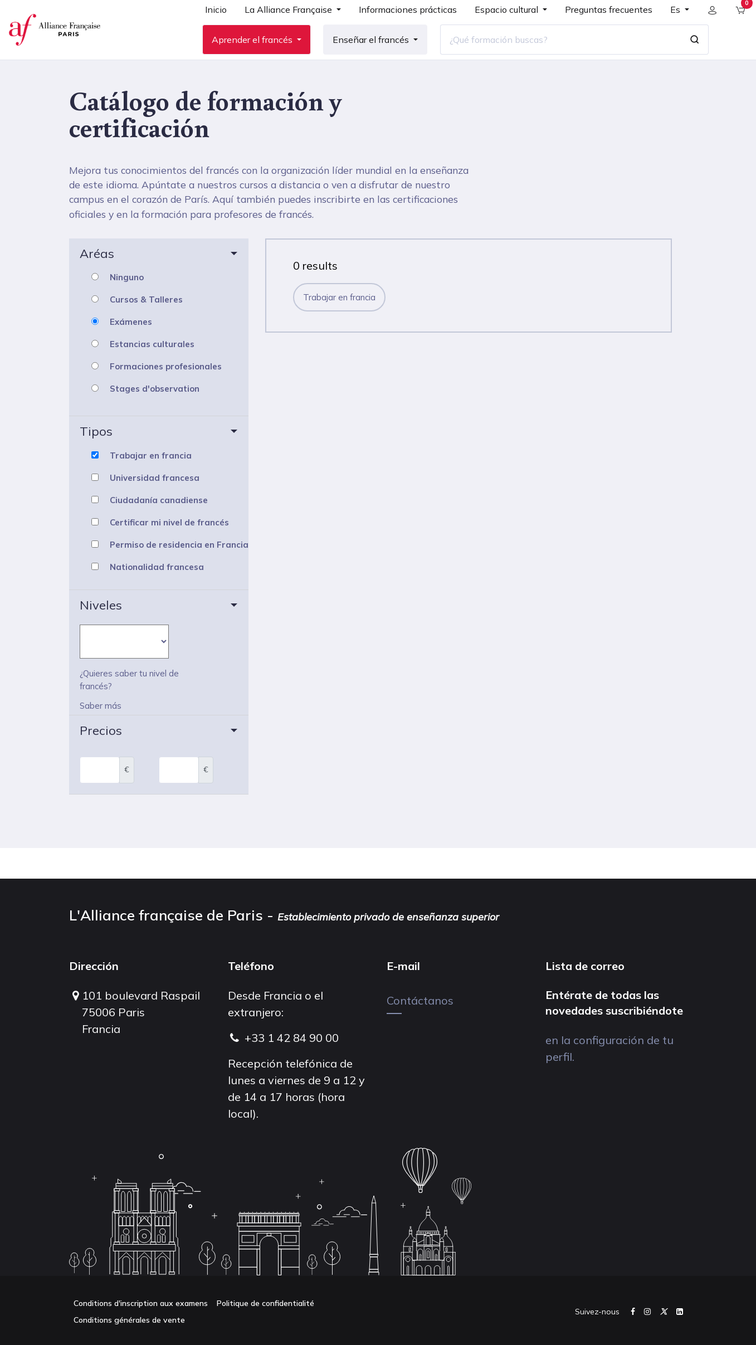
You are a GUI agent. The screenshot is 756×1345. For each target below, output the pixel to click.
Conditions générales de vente (129, 1320)
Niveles (101, 636)
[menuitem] (208, 29)
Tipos (96, 462)
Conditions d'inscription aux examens (141, 1303)
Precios (101, 761)
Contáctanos (420, 1000)
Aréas (97, 284)
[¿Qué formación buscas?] (552, 55)
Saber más (100, 736)
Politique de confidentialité (265, 1303)
